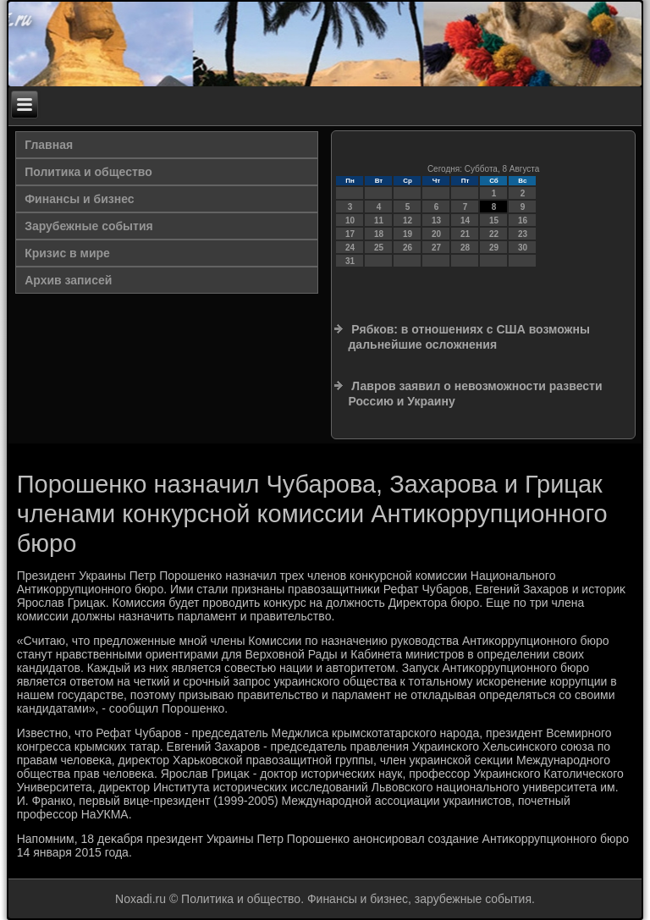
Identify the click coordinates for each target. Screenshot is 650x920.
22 (494, 234)
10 (350, 220)
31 (350, 261)
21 (465, 234)
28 (465, 247)
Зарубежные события (89, 226)
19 (407, 234)
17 (350, 234)
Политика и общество (88, 172)
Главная (49, 144)
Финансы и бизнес (79, 199)
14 (465, 220)
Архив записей (68, 280)
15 (494, 220)
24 (350, 247)
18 (378, 234)
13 (436, 220)
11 (378, 220)
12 (407, 220)
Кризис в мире (67, 253)
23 (522, 234)
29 (494, 247)
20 (436, 234)
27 (436, 247)
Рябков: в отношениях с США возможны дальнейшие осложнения (468, 336)
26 (407, 247)
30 (522, 247)
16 (522, 220)
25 (378, 247)
